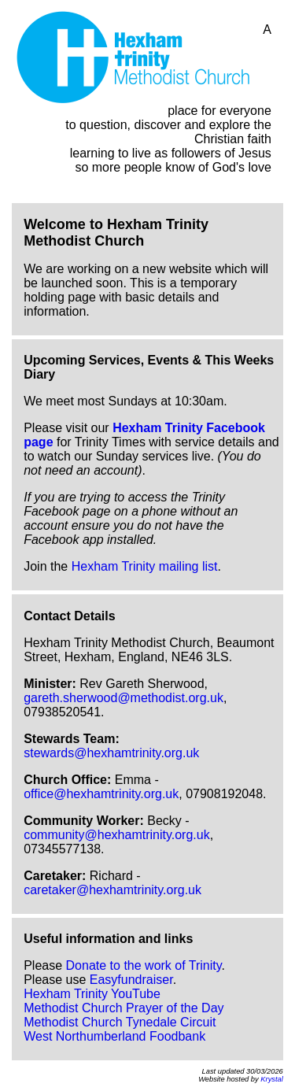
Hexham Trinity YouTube (92, 993)
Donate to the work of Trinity (144, 965)
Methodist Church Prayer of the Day (123, 1008)
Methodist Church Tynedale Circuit (120, 1022)
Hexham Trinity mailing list (145, 566)
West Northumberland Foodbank (114, 1036)
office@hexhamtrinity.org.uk (101, 794)
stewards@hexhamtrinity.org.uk (111, 753)
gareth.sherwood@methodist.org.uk (123, 698)
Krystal (271, 1079)
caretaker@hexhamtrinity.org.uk (112, 890)
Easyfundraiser (131, 979)
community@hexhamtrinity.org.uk (116, 834)
